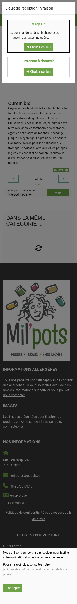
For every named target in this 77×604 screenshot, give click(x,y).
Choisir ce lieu (38, 47)
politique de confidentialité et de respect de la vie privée (35, 572)
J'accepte (13, 588)
